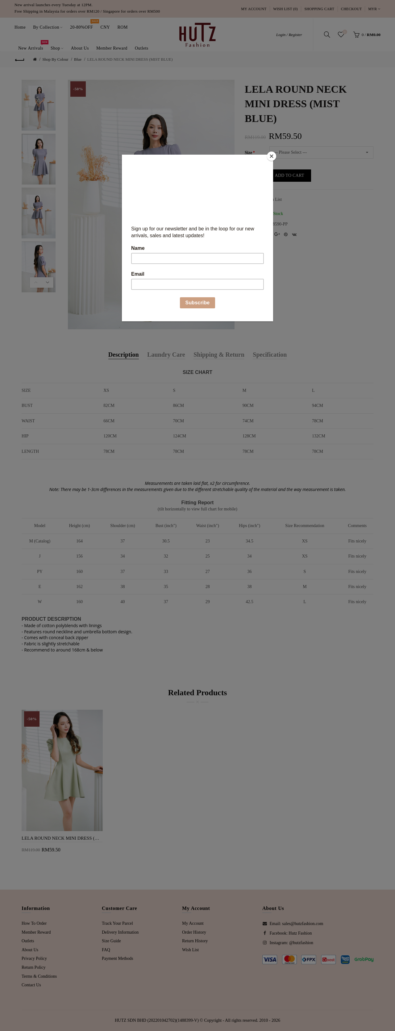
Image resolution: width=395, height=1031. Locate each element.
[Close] (271, 156)
